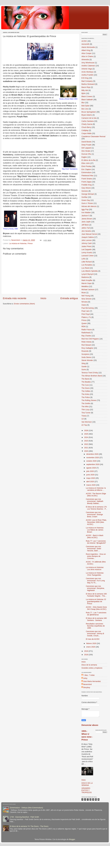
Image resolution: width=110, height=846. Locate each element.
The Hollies (85, 391)
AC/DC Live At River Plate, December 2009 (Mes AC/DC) (96, 522)
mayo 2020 (90, 478)
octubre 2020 (91, 461)
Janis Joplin (86, 222)
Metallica (84, 286)
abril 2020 (90, 482)
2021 (86, 448)
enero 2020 (91, 647)
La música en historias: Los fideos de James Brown (95, 530)
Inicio (43, 298)
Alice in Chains (87, 56)
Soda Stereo (86, 357)
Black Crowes (86, 96)
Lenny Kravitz (86, 252)
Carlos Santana (87, 121)
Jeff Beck (85, 225)
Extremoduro (86, 172)
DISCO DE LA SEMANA (87, 784)
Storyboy (86, 687)
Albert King (85, 50)
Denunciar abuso (89, 725)
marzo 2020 (91, 485)
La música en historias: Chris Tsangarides (95, 574)
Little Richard (86, 262)
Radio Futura (86, 330)
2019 (86, 651)
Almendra (85, 60)
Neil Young (85, 296)
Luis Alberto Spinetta (89, 271)
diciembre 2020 (92, 454)
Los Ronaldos (86, 265)
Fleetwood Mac (87, 176)
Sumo (83, 370)
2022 (86, 444)
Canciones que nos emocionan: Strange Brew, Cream (94, 514)
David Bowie (86, 142)
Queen (84, 323)
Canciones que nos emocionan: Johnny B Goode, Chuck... (95, 633)
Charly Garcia (86, 124)
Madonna (85, 277)
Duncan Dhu (86, 154)
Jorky (85, 678)
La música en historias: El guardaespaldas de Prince (96, 601)
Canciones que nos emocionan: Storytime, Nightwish (95, 588)
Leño (83, 259)
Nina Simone (86, 299)
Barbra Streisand (88, 84)
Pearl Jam (85, 311)
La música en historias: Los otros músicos (95, 568)
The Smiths (85, 403)
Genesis (84, 191)
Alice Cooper (86, 53)
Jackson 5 (85, 216)
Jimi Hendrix (86, 231)
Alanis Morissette (88, 47)
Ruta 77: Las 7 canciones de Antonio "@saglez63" (96, 542)
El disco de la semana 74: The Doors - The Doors (29, 826)
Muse (83, 293)
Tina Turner (85, 413)
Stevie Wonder (87, 360)
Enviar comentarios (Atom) (24, 304)
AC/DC (84, 41)
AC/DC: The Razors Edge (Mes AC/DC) (96, 495)
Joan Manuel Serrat (89, 234)
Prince (30, 243)
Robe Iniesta (86, 342)
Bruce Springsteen (88, 112)
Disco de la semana (89, 665)
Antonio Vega (86, 69)
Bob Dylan (85, 106)
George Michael (87, 194)
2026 (86, 430)
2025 (86, 434)
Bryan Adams (86, 115)
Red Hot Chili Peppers (90, 339)
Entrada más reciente (14, 298)
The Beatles (86, 382)
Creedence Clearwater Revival (93, 136)
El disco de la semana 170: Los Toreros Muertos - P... (96, 508)
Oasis (83, 305)
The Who (85, 407)
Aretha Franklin (87, 75)
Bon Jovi (84, 109)
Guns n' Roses (87, 203)
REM (83, 326)
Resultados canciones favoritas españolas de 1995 (95, 626)
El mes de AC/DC (93, 639)
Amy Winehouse (87, 63)
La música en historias (18, 243)
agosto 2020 (91, 468)
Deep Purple (86, 145)
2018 (86, 655)
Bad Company (87, 81)
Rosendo (84, 351)
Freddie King (86, 185)
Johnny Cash (86, 243)
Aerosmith (85, 44)
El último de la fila (88, 160)
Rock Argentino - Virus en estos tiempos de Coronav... (96, 556)
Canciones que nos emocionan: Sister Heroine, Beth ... (93, 548)
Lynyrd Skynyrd (87, 274)
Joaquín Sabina (87, 237)
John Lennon (86, 240)
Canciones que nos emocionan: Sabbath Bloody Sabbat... (94, 501)
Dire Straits (85, 151)
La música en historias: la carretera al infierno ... (96, 489)
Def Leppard (86, 148)
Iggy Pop (84, 209)
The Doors (85, 388)
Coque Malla (86, 133)
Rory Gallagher (87, 348)
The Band (85, 379)
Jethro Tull (85, 228)
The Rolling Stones (88, 400)
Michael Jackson (88, 290)
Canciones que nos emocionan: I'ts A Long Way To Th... (95, 580)
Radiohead (85, 333)
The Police (85, 397)
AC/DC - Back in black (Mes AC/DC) (94, 536)
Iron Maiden (86, 212)
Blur (83, 103)
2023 (86, 441)
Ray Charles (86, 336)
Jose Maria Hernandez (92, 681)
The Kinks (85, 394)
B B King (84, 78)
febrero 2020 (91, 643)
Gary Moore (86, 188)
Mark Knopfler (86, 280)
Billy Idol (84, 90)
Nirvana (84, 302)
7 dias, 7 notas (13, 9)
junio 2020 (90, 475)
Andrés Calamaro (88, 66)
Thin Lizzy (85, 410)
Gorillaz (84, 197)
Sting (83, 363)
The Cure (85, 385)
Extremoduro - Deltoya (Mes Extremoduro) (26, 808)
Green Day (85, 200)
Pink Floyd (85, 314)
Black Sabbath (87, 100)
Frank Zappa (86, 182)
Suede (84, 366)
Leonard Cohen (87, 256)
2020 (86, 451)
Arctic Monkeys (87, 72)
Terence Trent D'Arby (89, 373)
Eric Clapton (86, 169)
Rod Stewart (86, 345)
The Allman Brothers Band (91, 376)
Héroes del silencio (88, 206)
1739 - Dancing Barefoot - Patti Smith (24, 817)
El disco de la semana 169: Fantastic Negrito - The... (96, 595)
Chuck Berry (86, 127)
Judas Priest (86, 246)
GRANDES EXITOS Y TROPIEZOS (86, 790)
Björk (83, 93)
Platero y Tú (86, 317)
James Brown (86, 219)
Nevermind (87, 684)
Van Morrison (86, 422)
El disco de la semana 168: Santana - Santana (96, 619)
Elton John (85, 163)
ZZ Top (84, 425)
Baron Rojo (85, 87)
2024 (86, 437)
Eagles (84, 157)
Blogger (72, 839)
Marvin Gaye (86, 283)
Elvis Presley (86, 166)
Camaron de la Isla (88, 118)
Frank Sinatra (86, 179)
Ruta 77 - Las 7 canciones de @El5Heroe (96, 614)
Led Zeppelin (86, 249)
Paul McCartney (87, 308)
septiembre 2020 (93, 464)
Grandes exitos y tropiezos (91, 668)
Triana (83, 416)
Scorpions (85, 354)
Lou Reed (85, 268)
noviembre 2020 (92, 458)
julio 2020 (90, 471)
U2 (82, 419)
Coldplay (84, 130)
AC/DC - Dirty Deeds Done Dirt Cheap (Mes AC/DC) (96, 608)
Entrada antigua (69, 298)
